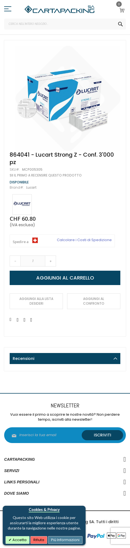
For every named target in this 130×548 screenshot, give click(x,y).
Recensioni (23, 358)
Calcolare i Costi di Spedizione (84, 240)
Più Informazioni (65, 539)
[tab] (65, 358)
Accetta (19, 539)
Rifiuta (38, 539)
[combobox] (65, 24)
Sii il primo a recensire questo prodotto (46, 175)
